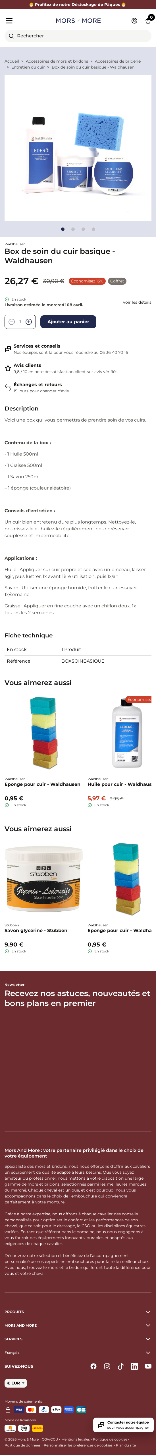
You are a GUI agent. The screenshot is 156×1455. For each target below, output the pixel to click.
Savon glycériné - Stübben (36, 930)
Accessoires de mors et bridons (57, 61)
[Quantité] (20, 321)
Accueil (12, 61)
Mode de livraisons (20, 1420)
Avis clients (27, 365)
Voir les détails (137, 302)
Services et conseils (37, 346)
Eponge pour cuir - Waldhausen (42, 784)
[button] (78, 1352)
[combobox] (78, 36)
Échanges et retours (38, 384)
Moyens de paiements (23, 1401)
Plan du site (126, 1445)
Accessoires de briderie (118, 61)
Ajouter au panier (68, 321)
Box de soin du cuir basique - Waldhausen (93, 67)
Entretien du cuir (28, 67)
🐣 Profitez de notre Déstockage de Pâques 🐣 (78, 4)
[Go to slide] (62, 229)
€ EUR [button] (14, 1383)
